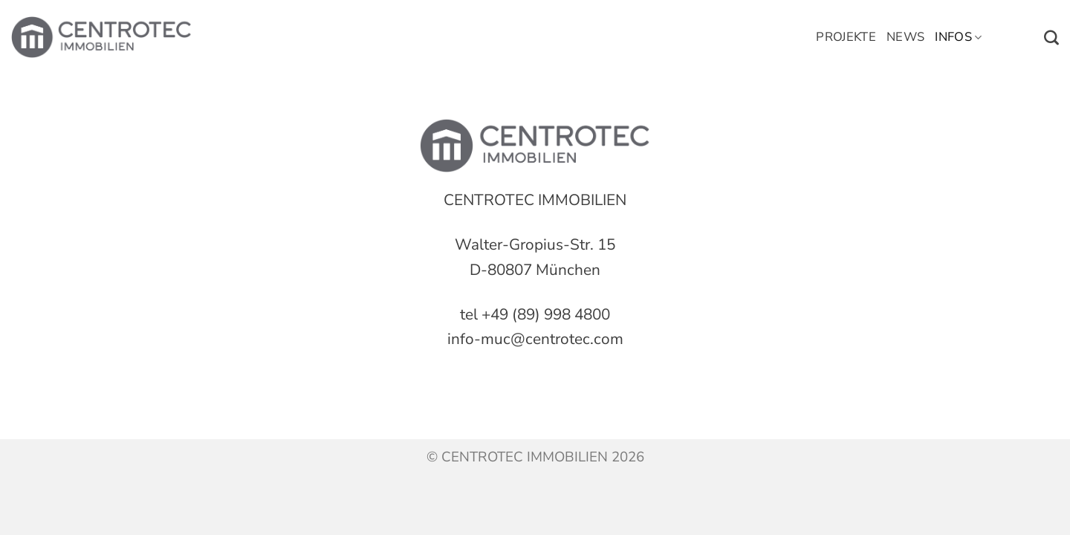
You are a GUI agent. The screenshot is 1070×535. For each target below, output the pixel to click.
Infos (958, 36)
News (905, 36)
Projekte (846, 36)
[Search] (1051, 38)
